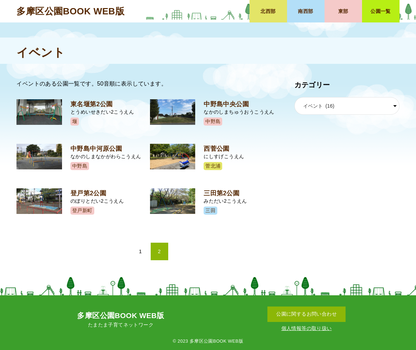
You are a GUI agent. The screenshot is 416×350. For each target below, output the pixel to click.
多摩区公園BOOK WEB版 (70, 11)
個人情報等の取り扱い (306, 328)
